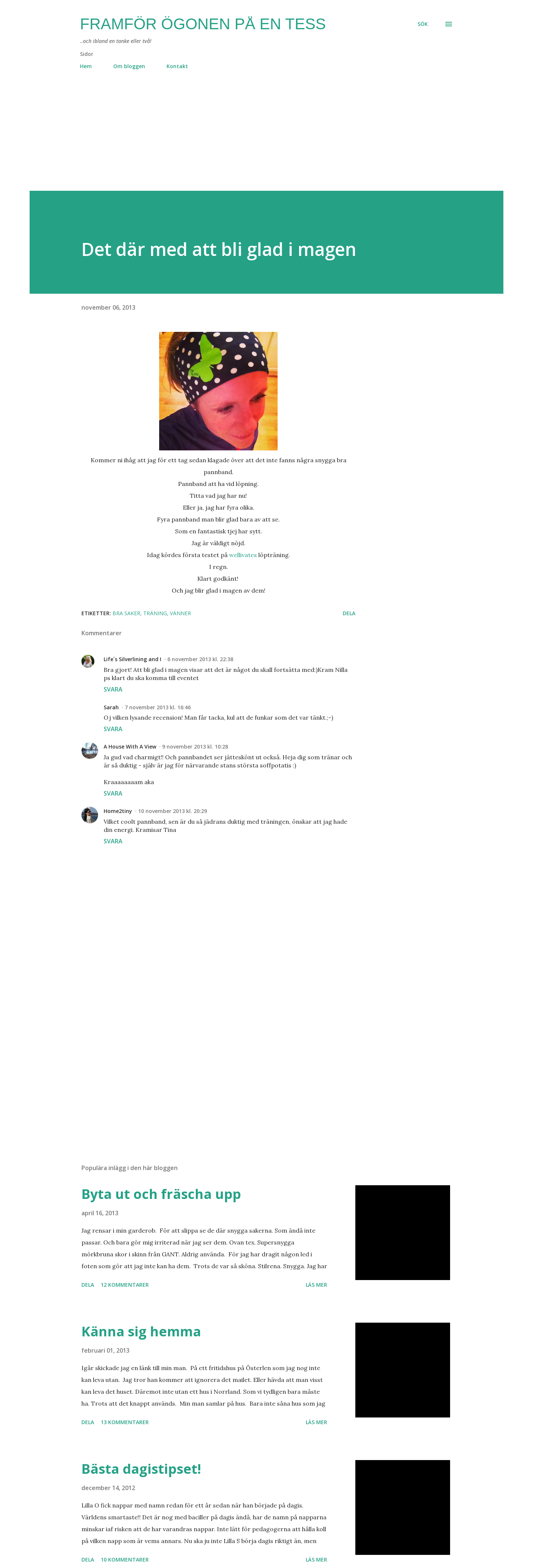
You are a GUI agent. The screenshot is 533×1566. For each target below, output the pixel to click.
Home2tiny (118, 810)
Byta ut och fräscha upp (161, 1194)
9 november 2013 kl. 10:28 (195, 746)
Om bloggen (129, 66)
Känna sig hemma (141, 1331)
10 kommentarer (125, 1559)
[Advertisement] (252, 139)
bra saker (126, 613)
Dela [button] (349, 613)
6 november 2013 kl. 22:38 (200, 659)
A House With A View (130, 746)
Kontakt (177, 66)
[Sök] (423, 24)
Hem (86, 66)
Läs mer (316, 1284)
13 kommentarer (125, 1422)
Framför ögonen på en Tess (203, 24)
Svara (113, 689)
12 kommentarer (125, 1284)
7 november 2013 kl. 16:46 (158, 707)
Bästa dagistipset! (141, 1469)
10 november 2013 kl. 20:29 (172, 810)
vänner (180, 613)
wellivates (243, 555)
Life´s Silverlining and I (132, 659)
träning (155, 613)
